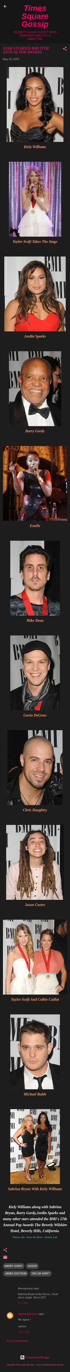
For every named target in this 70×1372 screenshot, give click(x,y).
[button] (65, 49)
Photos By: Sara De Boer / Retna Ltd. (35, 1237)
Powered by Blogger (35, 1357)
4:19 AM (23, 1303)
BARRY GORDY (14, 1266)
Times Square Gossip (35, 16)
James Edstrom (28, 1314)
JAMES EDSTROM (16, 1273)
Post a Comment (17, 1341)
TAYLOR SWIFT (40, 1273)
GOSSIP (32, 1266)
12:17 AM (23, 1332)
